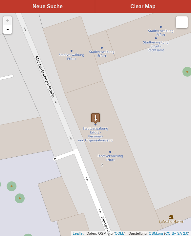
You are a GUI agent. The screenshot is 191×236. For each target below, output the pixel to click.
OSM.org (156, 233)
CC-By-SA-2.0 (176, 233)
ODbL (119, 233)
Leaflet (78, 233)
